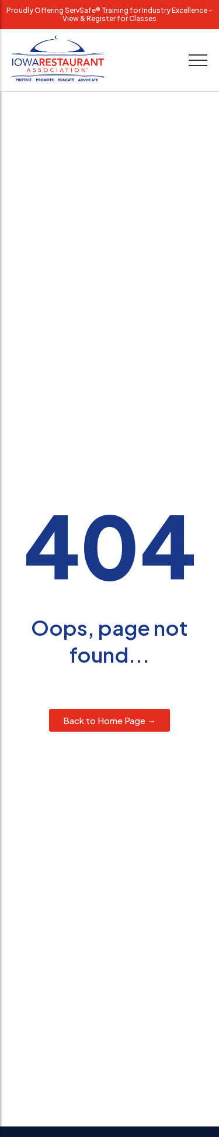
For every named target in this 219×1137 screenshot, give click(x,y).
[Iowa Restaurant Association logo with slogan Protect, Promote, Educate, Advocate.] (58, 58)
